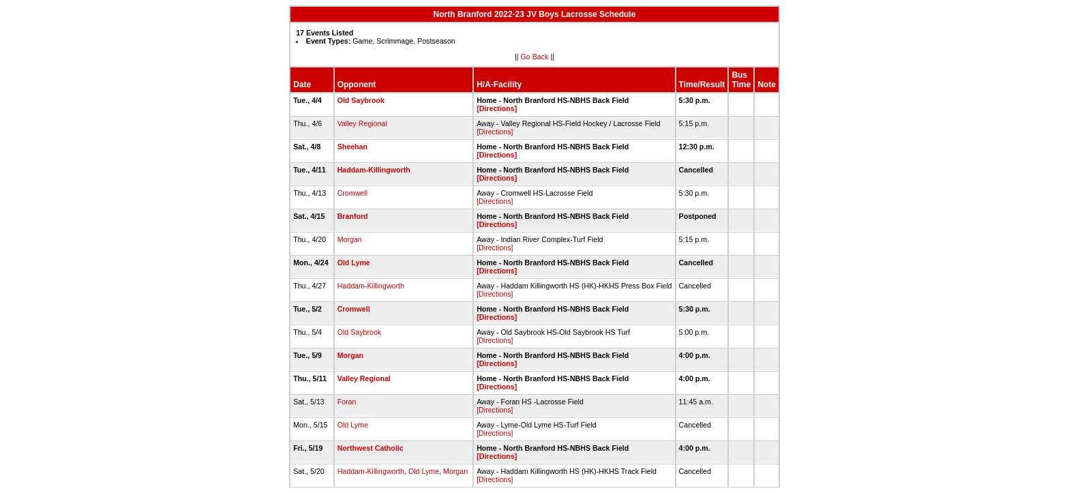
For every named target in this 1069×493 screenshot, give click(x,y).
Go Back (535, 57)
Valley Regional (362, 123)
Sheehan (352, 147)
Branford (352, 216)
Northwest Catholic (370, 448)
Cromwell (352, 193)
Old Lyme (353, 262)
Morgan (349, 239)
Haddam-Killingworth (373, 170)
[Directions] (497, 108)
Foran (347, 402)
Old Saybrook (361, 100)
